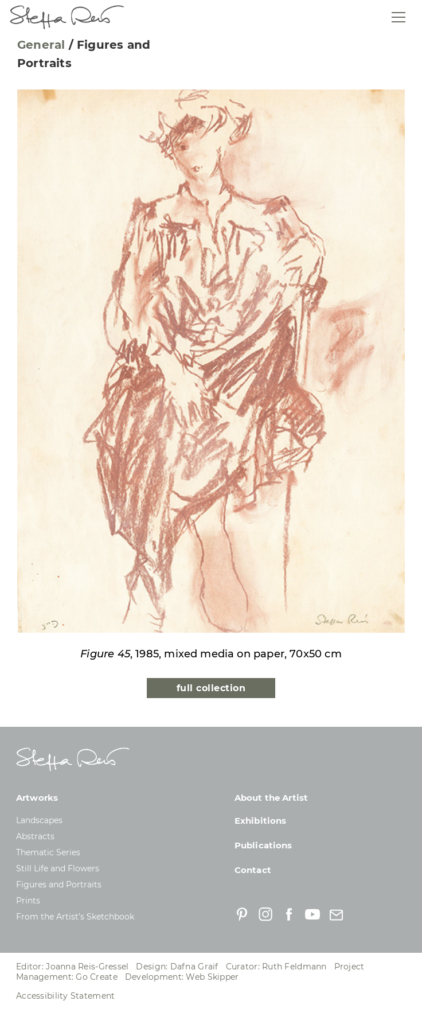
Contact (253, 869)
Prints (28, 900)
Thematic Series (48, 852)
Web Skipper (212, 977)
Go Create (97, 977)
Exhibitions (261, 820)
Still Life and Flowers (57, 868)
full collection (211, 688)
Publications (263, 845)
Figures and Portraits (58, 884)
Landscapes (39, 820)
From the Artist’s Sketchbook (75, 916)
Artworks (37, 797)
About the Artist (271, 797)
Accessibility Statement (65, 996)
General (41, 45)
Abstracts (35, 836)
